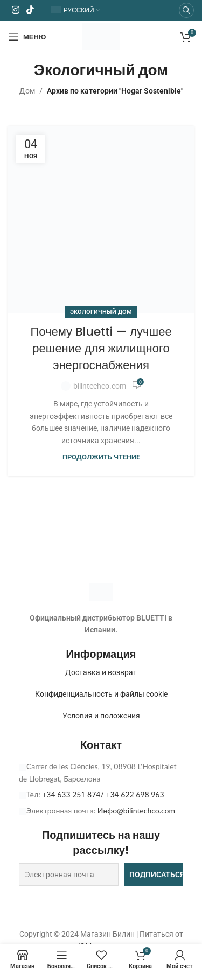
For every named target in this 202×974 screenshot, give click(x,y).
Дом (27, 90)
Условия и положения (101, 715)
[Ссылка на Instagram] (15, 10)
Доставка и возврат (101, 672)
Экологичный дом (101, 312)
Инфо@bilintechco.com (136, 810)
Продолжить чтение (101, 457)
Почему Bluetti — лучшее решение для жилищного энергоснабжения (100, 348)
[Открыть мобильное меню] (27, 37)
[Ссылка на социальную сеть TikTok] (30, 10)
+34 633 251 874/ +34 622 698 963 (103, 794)
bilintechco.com (99, 386)
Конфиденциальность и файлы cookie (101, 694)
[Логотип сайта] (101, 36)
